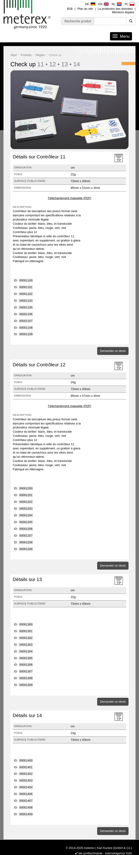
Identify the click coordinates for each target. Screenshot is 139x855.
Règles (40, 55)
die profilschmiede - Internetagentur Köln (105, 853)
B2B (70, 8)
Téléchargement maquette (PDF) (69, 198)
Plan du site (85, 8)
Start (13, 55)
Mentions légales (123, 12)
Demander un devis (113, 351)
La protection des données (115, 8)
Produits (26, 55)
